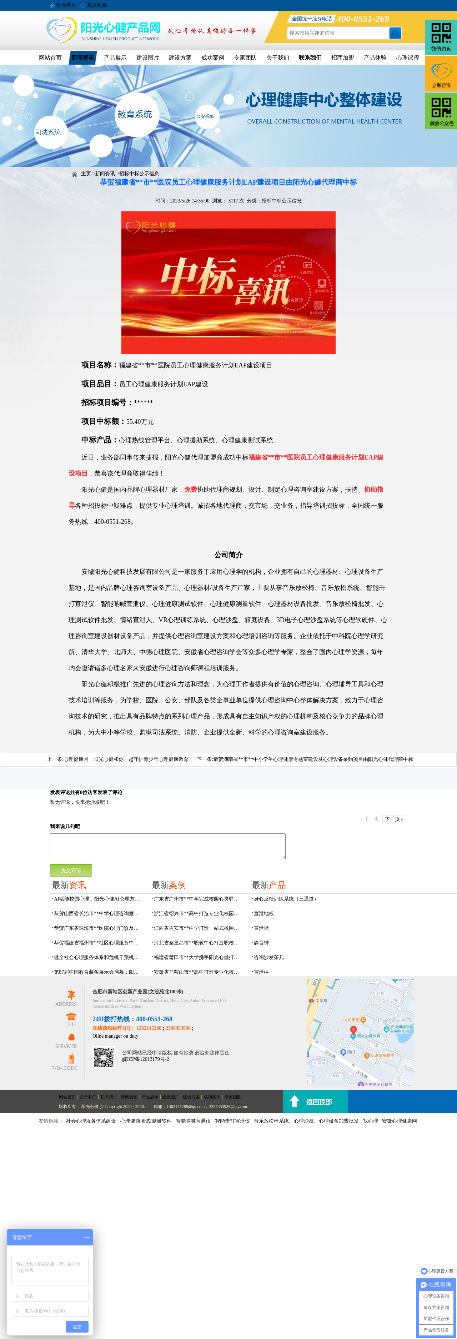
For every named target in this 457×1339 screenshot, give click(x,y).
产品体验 (375, 58)
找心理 (370, 1121)
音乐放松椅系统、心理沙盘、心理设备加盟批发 (306, 1121)
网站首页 (50, 58)
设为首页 (66, 5)
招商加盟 (342, 58)
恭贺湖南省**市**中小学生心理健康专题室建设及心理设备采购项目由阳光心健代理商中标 (313, 759)
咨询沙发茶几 (269, 957)
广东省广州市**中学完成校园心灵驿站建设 (198, 899)
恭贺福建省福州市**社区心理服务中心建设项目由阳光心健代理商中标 (98, 943)
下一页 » (394, 819)
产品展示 (115, 58)
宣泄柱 (261, 972)
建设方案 (180, 58)
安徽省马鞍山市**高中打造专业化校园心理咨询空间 (198, 972)
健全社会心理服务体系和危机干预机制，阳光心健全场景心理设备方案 (98, 957)
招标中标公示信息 (139, 173)
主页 (86, 173)
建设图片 (147, 58)
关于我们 (277, 58)
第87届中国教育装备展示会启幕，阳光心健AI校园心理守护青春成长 (98, 972)
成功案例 (212, 58)
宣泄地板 (264, 913)
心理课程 (407, 58)
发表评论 (60, 792)
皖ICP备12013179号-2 (145, 1059)
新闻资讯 (82, 58)
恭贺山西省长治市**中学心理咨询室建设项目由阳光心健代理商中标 (98, 913)
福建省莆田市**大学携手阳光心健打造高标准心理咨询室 (198, 957)
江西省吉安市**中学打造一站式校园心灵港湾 (198, 928)
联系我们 (310, 58)
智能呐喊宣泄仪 (193, 1121)
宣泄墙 (261, 928)
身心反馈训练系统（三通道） (286, 899)
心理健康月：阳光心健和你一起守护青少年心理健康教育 (126, 759)
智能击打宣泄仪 (232, 1121)
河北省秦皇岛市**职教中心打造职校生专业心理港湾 (198, 943)
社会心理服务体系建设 (91, 1121)
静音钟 (261, 943)
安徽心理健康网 (399, 1121)
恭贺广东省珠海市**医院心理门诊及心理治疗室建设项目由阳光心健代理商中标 (98, 928)
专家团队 (245, 58)
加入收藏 (97, 5)
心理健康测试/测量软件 (146, 1121)
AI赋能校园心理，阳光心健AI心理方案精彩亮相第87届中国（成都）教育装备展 (98, 899)
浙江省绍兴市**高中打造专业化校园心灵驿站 (198, 913)
